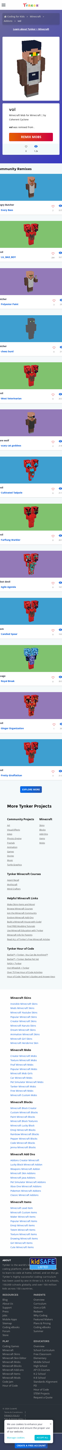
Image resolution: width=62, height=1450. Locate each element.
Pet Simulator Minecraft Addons (28, 1182)
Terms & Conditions (13, 1412)
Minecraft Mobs (11, 1362)
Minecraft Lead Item (21, 1208)
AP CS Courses (42, 1369)
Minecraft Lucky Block (22, 1125)
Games (10, 851)
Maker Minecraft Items (23, 1216)
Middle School (42, 1362)
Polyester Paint (9, 304)
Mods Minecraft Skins (22, 1008)
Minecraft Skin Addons (23, 1173)
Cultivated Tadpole (11, 492)
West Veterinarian (11, 398)
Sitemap (7, 1323)
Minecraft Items (11, 1373)
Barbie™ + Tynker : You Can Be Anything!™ (27, 954)
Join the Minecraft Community (22, 913)
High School (40, 1366)
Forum (6, 1331)
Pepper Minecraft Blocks (23, 1138)
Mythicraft (12, 884)
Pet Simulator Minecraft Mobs (26, 1082)
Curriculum (40, 1303)
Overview (39, 1299)
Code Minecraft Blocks (22, 1142)
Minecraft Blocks (11, 1366)
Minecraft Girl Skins (21, 1038)
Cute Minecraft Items (22, 1247)
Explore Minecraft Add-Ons (20, 917)
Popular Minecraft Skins (23, 1016)
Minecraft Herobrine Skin (24, 1043)
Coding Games (10, 1346)
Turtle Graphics (14, 864)
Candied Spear (9, 634)
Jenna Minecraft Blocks (23, 1147)
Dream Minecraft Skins (23, 1029)
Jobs (4, 1315)
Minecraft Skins (11, 1354)
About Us (7, 1303)
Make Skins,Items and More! (21, 904)
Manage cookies (16, 1437)
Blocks (42, 829)
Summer (38, 1331)
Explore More (31, 789)
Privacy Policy (12, 1415)
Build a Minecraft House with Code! (24, 921)
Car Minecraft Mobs (21, 1077)
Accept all (42, 1437)
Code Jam (7, 1381)
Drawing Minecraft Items (24, 1238)
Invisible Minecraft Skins (24, 1003)
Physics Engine (14, 838)
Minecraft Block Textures (24, 1121)
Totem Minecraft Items (22, 1229)
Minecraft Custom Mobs (23, 1095)
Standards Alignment (45, 1381)
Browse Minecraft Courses (20, 908)
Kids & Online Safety (13, 1419)
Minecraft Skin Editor (14, 1358)
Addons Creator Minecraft (24, 1160)
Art (8, 825)
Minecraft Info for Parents (19, 934)
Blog (5, 1299)
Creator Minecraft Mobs (23, 1056)
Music (10, 860)
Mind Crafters (14, 888)
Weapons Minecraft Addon (25, 1169)
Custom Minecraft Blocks (24, 1112)
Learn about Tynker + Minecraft (31, 29)
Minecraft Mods (11, 1377)
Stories (10, 855)
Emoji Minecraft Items (22, 1225)
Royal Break (8, 681)
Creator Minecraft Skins (23, 1021)
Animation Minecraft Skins (25, 1034)
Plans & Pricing (42, 1323)
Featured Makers (43, 1319)
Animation (12, 847)
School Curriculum (44, 1350)
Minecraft (35, 16)
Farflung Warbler (10, 539)
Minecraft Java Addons (22, 1177)
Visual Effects (13, 829)
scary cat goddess (11, 445)
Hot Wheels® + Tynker (18, 967)
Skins (41, 825)
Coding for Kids (16, 16)
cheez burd (7, 351)
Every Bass (7, 210)
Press (5, 1311)
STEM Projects (42, 1393)
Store (5, 1335)
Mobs (42, 842)
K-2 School (40, 1373)
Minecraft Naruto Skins (23, 1025)
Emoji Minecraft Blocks (23, 1129)
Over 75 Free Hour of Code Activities (24, 972)
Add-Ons (43, 834)
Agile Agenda (8, 586)
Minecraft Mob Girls (21, 1073)
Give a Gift (39, 1307)
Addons (8, 20)
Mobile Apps (9, 1319)
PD (35, 1385)
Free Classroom (42, 1354)
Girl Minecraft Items (21, 1242)
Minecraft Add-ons (13, 1369)
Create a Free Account (31, 1445)
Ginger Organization (12, 728)
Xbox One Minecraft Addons (25, 1186)
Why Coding (40, 1315)
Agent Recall (13, 880)
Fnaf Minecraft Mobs (21, 1064)
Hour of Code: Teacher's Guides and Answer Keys (31, 976)
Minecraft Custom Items (23, 1212)
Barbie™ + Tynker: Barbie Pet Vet (23, 959)
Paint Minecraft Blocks (22, 1116)
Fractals (11, 842)
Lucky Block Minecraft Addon (26, 1164)
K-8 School (40, 1377)
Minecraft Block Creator (23, 1108)
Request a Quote (43, 1397)
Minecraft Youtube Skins (23, 1012)
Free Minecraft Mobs (21, 1090)
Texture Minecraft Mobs (23, 1060)
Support (7, 1307)
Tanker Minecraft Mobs (23, 1086)
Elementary (40, 1358)
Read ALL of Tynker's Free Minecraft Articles (28, 939)
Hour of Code (10, 1385)
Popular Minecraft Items (23, 1221)
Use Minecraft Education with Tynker (25, 930)
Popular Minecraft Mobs (23, 1069)
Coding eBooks (11, 1327)
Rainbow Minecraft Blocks (24, 1134)
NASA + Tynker (14, 963)
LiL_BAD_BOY (8, 257)
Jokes (9, 834)
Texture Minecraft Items (23, 1234)
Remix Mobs (31, 137)
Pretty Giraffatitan (11, 775)
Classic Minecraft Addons (24, 1195)
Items (42, 838)
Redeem (38, 1311)
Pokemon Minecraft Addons (25, 1190)
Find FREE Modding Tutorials (21, 926)
